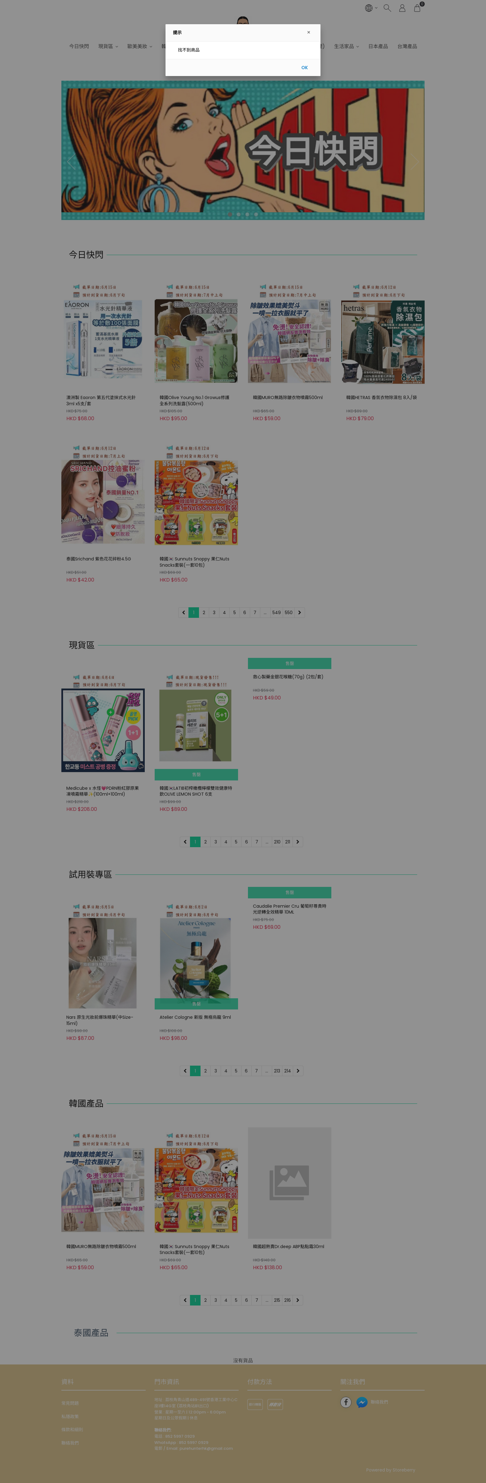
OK (304, 68)
